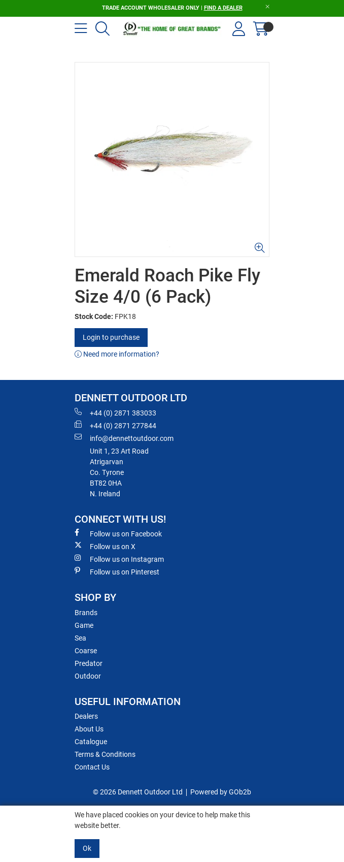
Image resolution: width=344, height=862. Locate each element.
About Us (89, 729)
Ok (87, 848)
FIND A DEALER (223, 8)
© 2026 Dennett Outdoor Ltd (138, 792)
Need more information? (117, 354)
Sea (80, 638)
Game (84, 625)
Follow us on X (105, 546)
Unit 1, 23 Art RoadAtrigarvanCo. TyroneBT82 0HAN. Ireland (119, 472)
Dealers (86, 716)
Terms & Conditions (105, 754)
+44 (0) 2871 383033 (115, 412)
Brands (86, 613)
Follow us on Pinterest (117, 571)
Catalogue (91, 742)
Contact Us (92, 767)
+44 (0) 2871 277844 (115, 425)
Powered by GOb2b (220, 792)
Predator (88, 663)
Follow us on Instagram (119, 558)
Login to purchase (111, 337)
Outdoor (88, 676)
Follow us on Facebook (118, 533)
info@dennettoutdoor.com (124, 437)
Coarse (86, 651)
